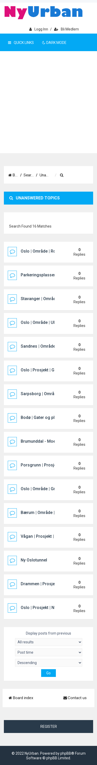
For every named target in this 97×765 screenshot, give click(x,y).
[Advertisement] (48, 102)
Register (48, 726)
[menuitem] (78, 175)
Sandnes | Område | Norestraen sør (54, 346)
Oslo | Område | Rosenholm (46, 251)
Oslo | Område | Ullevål (42, 322)
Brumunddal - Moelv (40, 441)
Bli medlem (66, 29)
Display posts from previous (48, 638)
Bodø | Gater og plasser (43, 417)
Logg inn (38, 29)
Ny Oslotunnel (34, 560)
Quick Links (21, 43)
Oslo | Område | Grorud (42, 488)
